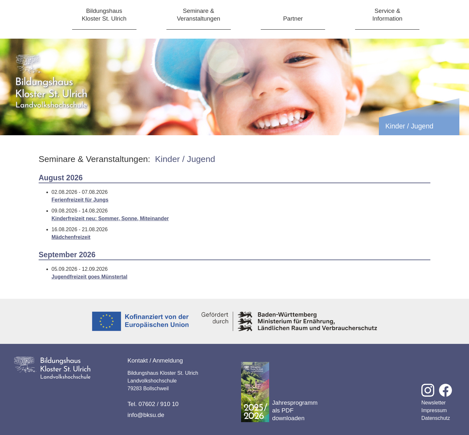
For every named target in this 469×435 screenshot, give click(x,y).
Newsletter (433, 402)
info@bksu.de (145, 414)
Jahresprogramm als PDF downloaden (279, 392)
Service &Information (387, 14)
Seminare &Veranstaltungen (198, 14)
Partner (293, 18)
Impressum (434, 410)
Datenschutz (435, 418)
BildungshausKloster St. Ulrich (104, 14)
